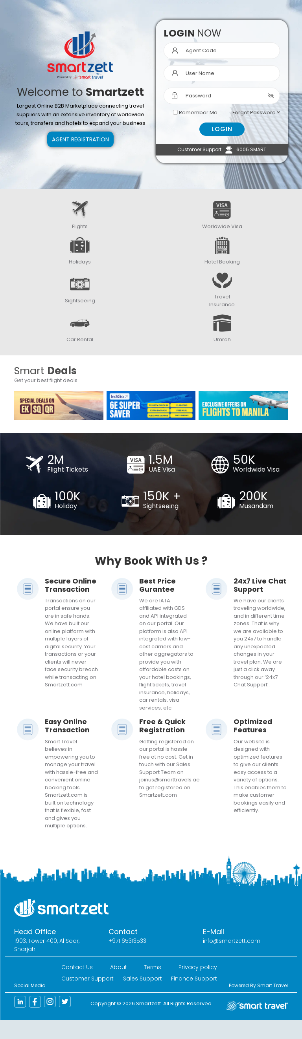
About (118, 967)
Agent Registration (80, 139)
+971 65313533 (127, 941)
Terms (152, 967)
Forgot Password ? (256, 112)
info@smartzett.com (231, 941)
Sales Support (142, 978)
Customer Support (87, 978)
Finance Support (194, 978)
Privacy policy (198, 967)
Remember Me (198, 112)
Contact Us (77, 967)
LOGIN (222, 129)
